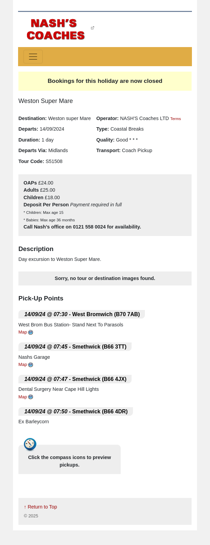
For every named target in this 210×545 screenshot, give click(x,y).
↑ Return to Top (40, 507)
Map (22, 332)
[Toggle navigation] (33, 56)
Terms (175, 119)
